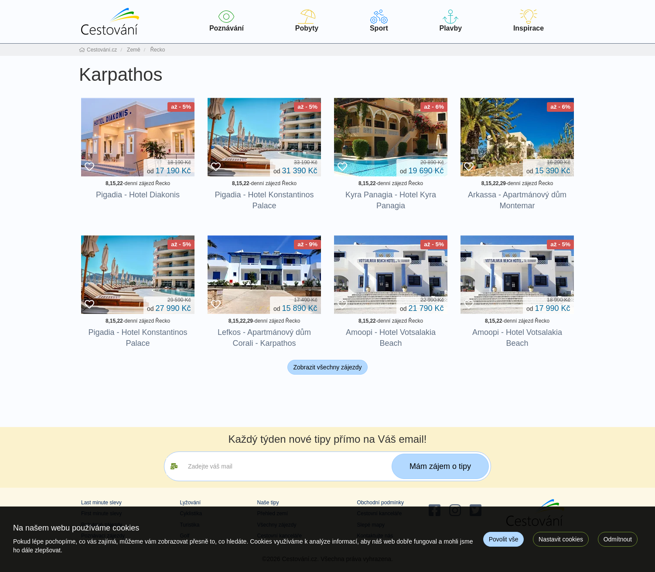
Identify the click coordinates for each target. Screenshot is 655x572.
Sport (379, 21)
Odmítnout (618, 539)
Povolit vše (504, 539)
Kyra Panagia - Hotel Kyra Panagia (390, 200)
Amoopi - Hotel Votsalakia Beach (391, 338)
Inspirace (528, 21)
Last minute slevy (101, 503)
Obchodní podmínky (380, 503)
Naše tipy (268, 503)
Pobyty (307, 21)
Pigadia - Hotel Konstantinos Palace (264, 200)
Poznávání (226, 21)
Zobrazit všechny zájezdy (327, 367)
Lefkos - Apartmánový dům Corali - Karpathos (264, 338)
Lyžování (190, 503)
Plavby (450, 21)
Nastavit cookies (561, 539)
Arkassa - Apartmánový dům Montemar (517, 200)
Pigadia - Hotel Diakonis (138, 194)
